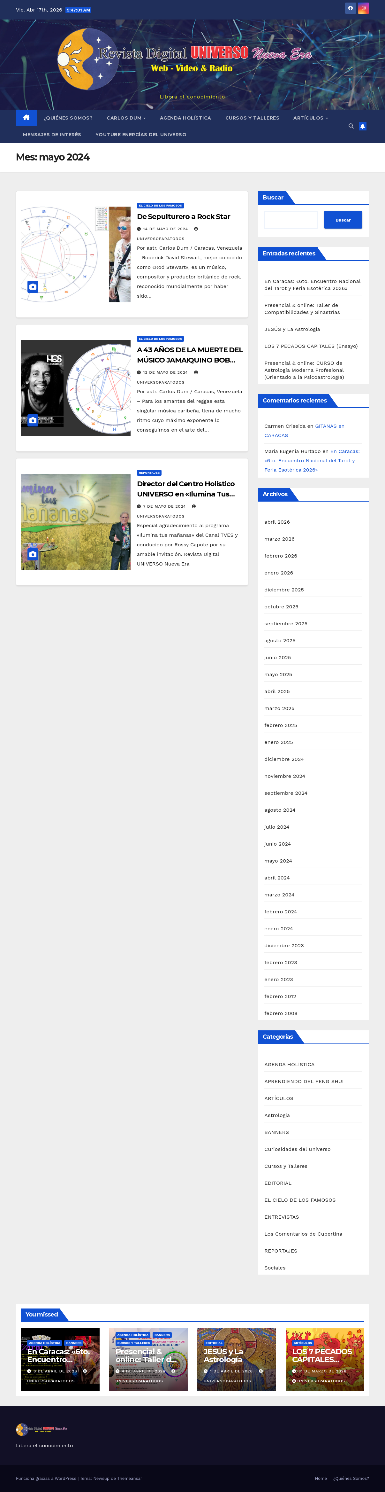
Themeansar (129, 1478)
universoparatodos (318, 1381)
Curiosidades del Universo (297, 1149)
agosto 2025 (279, 640)
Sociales (274, 1268)
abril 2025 (277, 691)
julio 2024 (276, 827)
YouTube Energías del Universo (141, 134)
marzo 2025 (279, 708)
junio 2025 (277, 657)
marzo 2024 (279, 895)
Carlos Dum (125, 118)
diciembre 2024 (284, 759)
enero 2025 (278, 742)
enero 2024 (278, 929)
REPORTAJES (149, 472)
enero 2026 (278, 573)
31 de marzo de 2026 (322, 1371)
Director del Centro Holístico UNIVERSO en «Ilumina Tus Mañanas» (186, 494)
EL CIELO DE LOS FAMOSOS (160, 205)
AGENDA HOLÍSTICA (185, 118)
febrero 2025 (280, 725)
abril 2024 (277, 878)
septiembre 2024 (285, 793)
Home (321, 1478)
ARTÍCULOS (309, 118)
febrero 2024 (280, 912)
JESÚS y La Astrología (292, 329)
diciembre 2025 (284, 590)
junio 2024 (277, 844)
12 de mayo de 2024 (166, 372)
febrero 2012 (280, 996)
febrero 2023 (280, 962)
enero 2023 (278, 979)
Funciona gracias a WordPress (47, 1478)
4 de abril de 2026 (144, 1371)
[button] (351, 126)
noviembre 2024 (284, 776)
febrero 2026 (280, 556)
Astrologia (277, 1115)
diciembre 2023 (284, 945)
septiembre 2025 (285, 624)
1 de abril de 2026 (232, 1371)
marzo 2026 (279, 539)
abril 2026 (277, 522)
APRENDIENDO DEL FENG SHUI (303, 1081)
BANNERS (276, 1132)
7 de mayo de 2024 (165, 506)
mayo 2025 (278, 674)
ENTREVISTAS (281, 1217)
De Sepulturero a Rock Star (183, 216)
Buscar (273, 197)
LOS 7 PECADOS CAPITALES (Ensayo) (311, 346)
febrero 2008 (281, 1013)
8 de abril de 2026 (56, 1371)
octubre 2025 (281, 607)
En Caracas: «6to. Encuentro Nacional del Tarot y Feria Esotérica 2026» (312, 460)
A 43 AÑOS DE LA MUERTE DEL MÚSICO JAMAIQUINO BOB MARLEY (190, 360)
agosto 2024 (279, 810)
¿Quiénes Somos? (68, 118)
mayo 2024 (278, 861)
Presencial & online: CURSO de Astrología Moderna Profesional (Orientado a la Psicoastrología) (304, 370)
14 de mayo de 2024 (166, 229)
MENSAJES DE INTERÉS (52, 134)
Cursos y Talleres (252, 118)
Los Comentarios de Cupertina (303, 1234)
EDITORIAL (277, 1183)
